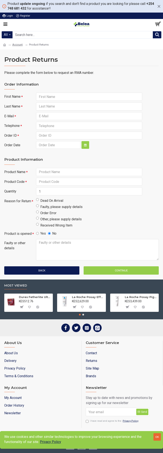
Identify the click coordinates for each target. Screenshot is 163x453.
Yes (41, 234)
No (52, 234)
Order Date (12, 145)
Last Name (12, 106)
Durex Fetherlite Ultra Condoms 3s (35, 297)
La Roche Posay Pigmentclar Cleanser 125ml (141, 297)
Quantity (10, 192)
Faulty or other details (14, 246)
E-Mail (9, 116)
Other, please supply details (59, 219)
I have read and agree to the (112, 421)
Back (41, 271)
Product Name (14, 172)
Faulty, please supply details (59, 207)
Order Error (46, 213)
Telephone (12, 126)
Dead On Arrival (49, 201)
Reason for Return (17, 202)
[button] (80, 314)
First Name (12, 97)
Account (17, 44)
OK (157, 437)
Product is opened (18, 234)
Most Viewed (15, 285)
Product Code (14, 182)
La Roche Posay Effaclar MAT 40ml (88, 297)
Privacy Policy (50, 442)
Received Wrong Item (54, 226)
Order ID (10, 136)
